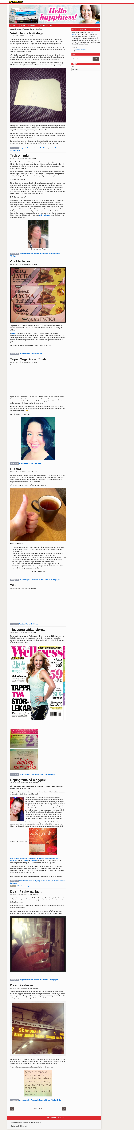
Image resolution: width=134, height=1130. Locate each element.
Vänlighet (52, 148)
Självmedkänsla (54, 253)
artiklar (25, 860)
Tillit (13, 585)
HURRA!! (16, 469)
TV (51, 25)
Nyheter (23, 25)
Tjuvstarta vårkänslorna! (28, 629)
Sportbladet (32, 25)
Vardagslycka (15, 150)
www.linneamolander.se (78, 49)
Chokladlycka (20, 261)
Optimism (34, 580)
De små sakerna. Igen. (26, 891)
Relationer (35, 624)
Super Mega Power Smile (28, 359)
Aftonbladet (14, 25)
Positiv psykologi (37, 774)
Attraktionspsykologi (26, 881)
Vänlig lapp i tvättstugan (27, 33)
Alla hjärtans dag (23, 886)
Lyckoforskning (24, 353)
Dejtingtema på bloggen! (28, 780)
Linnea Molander (31, 36)
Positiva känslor (33, 148)
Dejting (37, 881)
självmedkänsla (45, 215)
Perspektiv (23, 148)
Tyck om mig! (20, 155)
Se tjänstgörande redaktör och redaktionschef (26, 1122)
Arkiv (72, 66)
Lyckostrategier (24, 580)
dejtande (34, 860)
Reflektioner (44, 148)
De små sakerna (21, 985)
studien (13, 333)
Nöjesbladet (43, 25)
